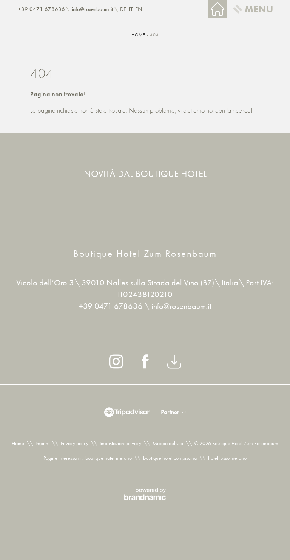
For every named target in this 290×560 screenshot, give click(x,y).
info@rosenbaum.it (181, 306)
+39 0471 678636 (112, 306)
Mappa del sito (168, 443)
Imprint (42, 443)
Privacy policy (74, 443)
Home (139, 35)
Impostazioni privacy (120, 443)
